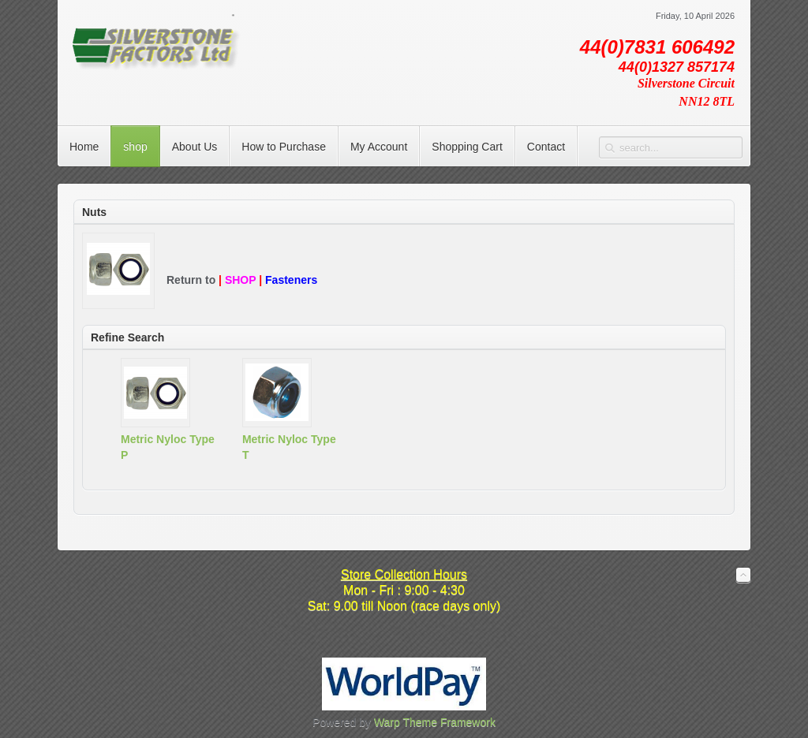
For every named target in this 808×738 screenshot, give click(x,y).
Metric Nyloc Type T (289, 447)
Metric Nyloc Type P (168, 447)
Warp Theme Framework (435, 722)
